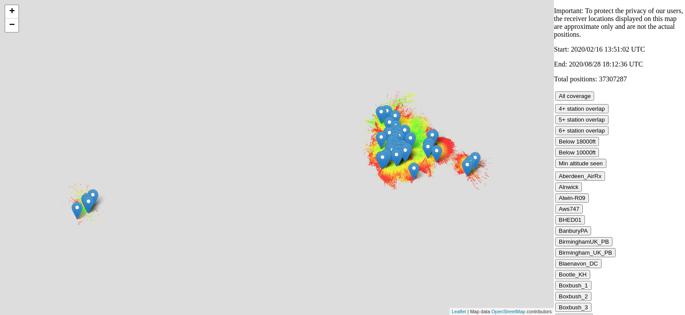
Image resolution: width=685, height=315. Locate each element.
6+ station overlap (582, 130)
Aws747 (569, 209)
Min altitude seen (581, 163)
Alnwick (568, 187)
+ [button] (12, 11)
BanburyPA (573, 231)
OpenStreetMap (508, 311)
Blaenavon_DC (578, 263)
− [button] (12, 25)
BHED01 (570, 220)
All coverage (575, 96)
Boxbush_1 (573, 285)
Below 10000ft (577, 152)
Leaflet (459, 311)
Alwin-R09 (572, 198)
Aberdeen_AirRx (580, 176)
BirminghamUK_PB (584, 241)
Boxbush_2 (573, 296)
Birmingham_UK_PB (585, 252)
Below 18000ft (577, 141)
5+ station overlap (582, 119)
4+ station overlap (582, 108)
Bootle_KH (573, 274)
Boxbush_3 (573, 307)
